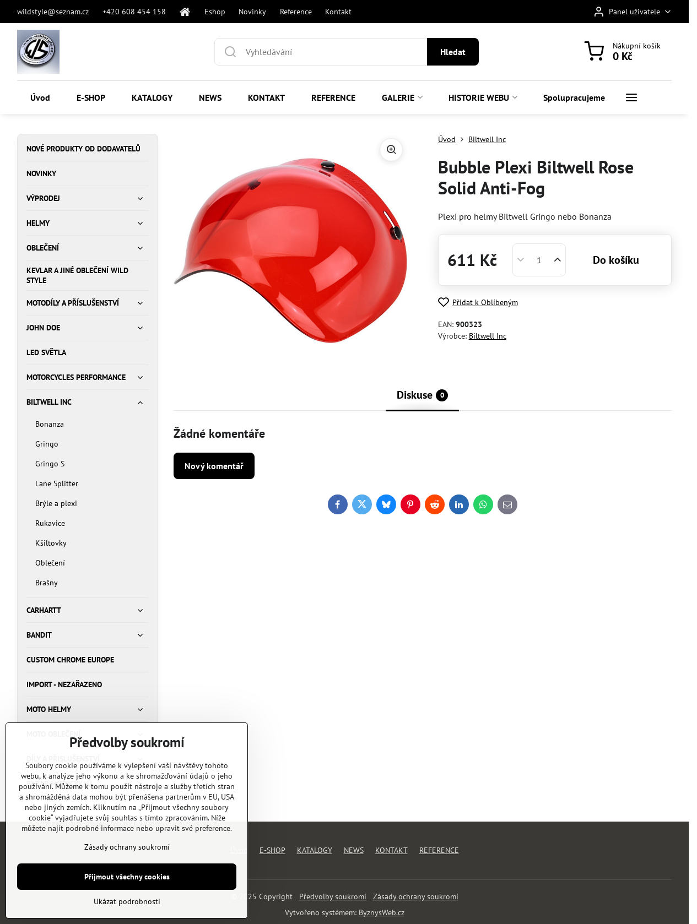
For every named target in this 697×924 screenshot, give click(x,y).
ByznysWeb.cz (381, 912)
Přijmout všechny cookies (127, 910)
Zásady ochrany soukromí (415, 896)
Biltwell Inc (487, 336)
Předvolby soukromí (332, 896)
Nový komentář (214, 465)
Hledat (453, 51)
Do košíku (616, 260)
